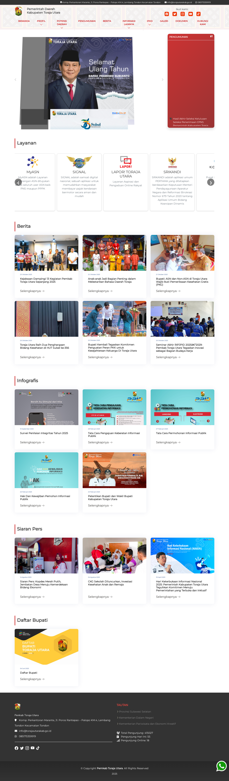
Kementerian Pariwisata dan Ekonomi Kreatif (147, 723)
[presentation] (15, 81)
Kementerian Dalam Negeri (136, 717)
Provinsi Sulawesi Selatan (135, 711)
